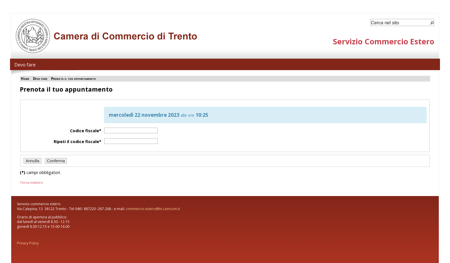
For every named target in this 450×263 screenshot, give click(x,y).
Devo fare (25, 65)
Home (25, 78)
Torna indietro (31, 182)
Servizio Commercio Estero (383, 41)
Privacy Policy (28, 243)
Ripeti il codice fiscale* (77, 141)
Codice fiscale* (85, 130)
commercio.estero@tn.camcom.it (153, 208)
